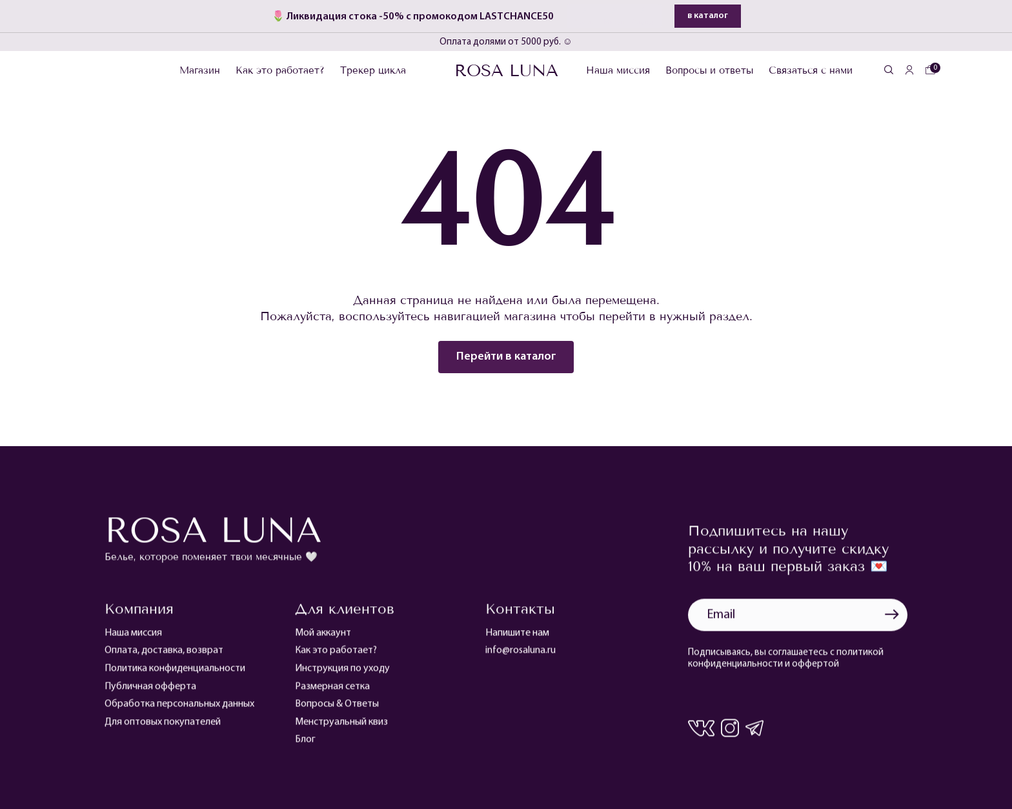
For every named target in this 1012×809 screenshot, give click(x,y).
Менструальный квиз (341, 726)
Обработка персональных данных (179, 707)
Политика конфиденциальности (175, 672)
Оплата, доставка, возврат (164, 655)
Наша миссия (618, 70)
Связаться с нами (811, 70)
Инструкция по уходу (342, 672)
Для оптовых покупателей (163, 726)
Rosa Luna (506, 71)
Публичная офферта (150, 690)
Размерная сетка (332, 690)
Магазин (199, 70)
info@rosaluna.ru (520, 655)
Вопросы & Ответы (337, 707)
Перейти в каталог (506, 357)
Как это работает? (280, 70)
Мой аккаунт (323, 636)
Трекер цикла (373, 70)
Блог (305, 744)
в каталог (707, 16)
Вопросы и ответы (709, 70)
